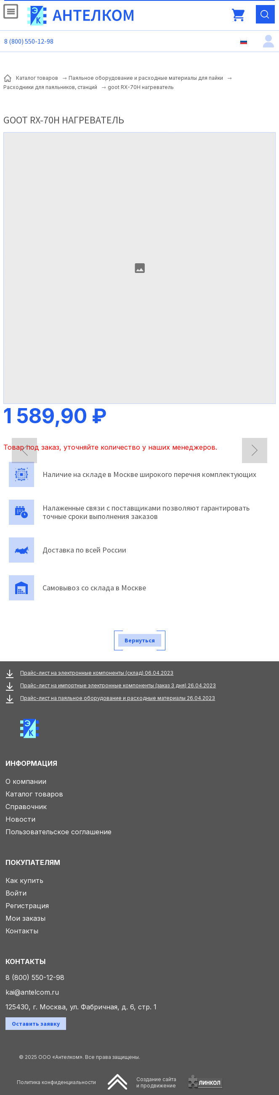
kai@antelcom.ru (32, 992)
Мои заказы (25, 918)
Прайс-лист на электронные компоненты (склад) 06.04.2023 (96, 673)
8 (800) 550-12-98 (28, 41)
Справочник (26, 806)
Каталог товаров (34, 794)
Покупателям (32, 862)
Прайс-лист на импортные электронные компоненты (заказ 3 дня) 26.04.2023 (118, 685)
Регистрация (27, 905)
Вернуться (140, 640)
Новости (20, 819)
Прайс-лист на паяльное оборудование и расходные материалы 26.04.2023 (117, 698)
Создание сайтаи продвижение (156, 1082)
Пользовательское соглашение (58, 832)
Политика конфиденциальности (56, 1082)
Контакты (21, 931)
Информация (31, 763)
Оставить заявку (36, 1023)
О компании (25, 781)
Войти (16, 893)
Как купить (24, 880)
